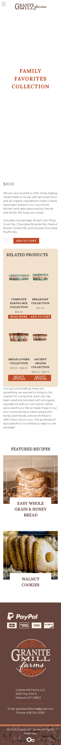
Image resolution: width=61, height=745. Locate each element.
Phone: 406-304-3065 (30, 712)
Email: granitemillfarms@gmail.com (30, 708)
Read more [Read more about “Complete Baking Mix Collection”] (18, 316)
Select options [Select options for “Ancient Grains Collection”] (40, 378)
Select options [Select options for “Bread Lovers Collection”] (19, 378)
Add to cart (26, 240)
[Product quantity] (8, 240)
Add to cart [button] (40, 316)
